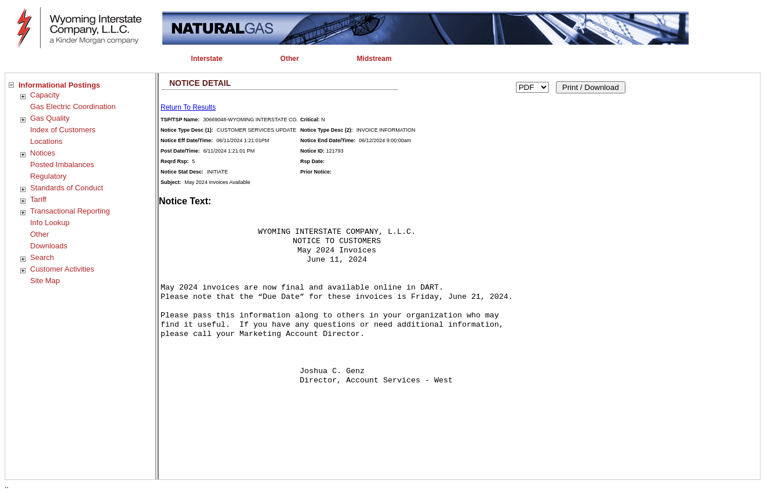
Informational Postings (59, 85)
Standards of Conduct (66, 187)
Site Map (45, 280)
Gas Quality (50, 118)
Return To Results (188, 107)
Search (42, 257)
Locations (46, 141)
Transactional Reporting (70, 211)
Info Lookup (50, 222)
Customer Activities (62, 269)
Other (39, 234)
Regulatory (48, 176)
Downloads (48, 245)
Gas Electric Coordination (72, 106)
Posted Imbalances (62, 164)
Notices (42, 153)
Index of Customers (63, 129)
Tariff (38, 199)
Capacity (45, 95)
